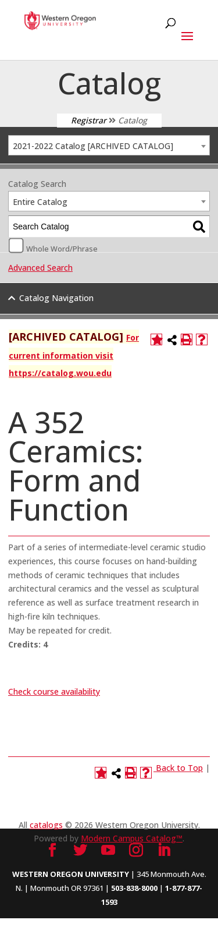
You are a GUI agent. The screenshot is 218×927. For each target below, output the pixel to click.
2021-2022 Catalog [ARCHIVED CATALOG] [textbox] (93, 145)
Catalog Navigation (56, 297)
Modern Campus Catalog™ (132, 838)
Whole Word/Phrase (62, 248)
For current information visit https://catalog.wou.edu (74, 355)
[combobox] (109, 145)
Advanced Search (40, 267)
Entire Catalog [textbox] (40, 201)
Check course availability (54, 691)
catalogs (46, 824)
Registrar (88, 120)
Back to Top (179, 767)
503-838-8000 (134, 888)
